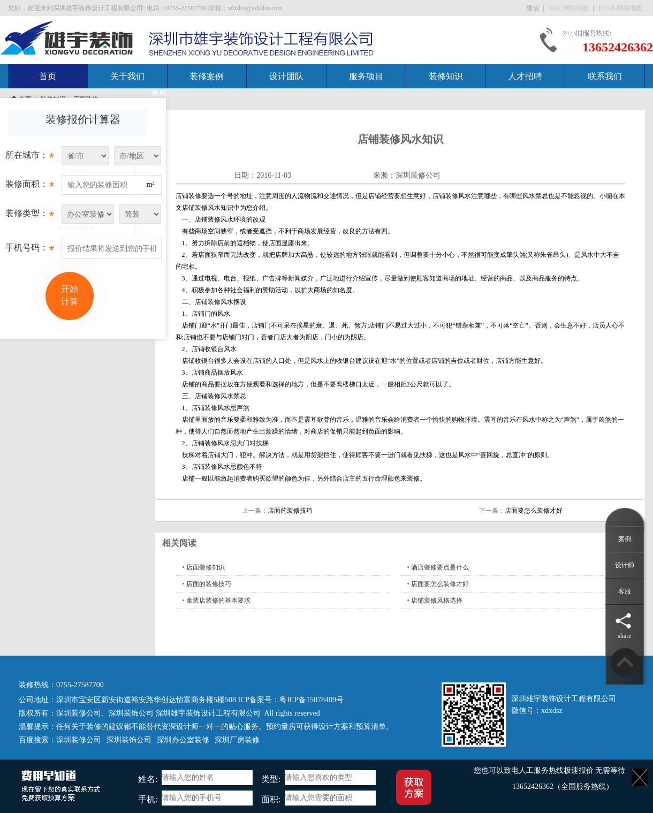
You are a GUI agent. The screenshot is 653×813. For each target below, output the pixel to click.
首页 (47, 76)
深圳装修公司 (418, 175)
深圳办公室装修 (183, 740)
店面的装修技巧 (290, 510)
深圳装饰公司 (131, 713)
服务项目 (366, 76)
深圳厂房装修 (237, 740)
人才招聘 (525, 76)
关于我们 (127, 76)
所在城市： (29, 158)
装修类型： (29, 216)
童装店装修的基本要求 (218, 600)
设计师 (624, 565)
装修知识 (446, 76)
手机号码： (29, 250)
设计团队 (286, 76)
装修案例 (206, 76)
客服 (624, 591)
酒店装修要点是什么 (440, 567)
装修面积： (29, 187)
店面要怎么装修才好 (534, 510)
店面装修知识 (205, 567)
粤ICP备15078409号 (311, 700)
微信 (533, 8)
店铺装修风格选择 (436, 600)
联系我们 (605, 76)
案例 (624, 539)
